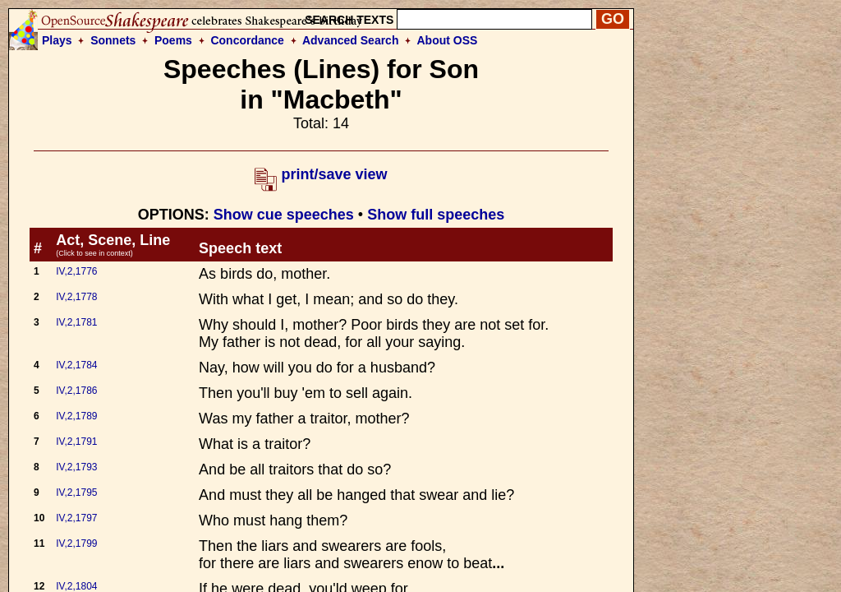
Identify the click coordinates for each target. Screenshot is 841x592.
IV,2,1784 (76, 365)
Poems (173, 40)
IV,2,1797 (76, 518)
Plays (57, 40)
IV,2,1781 (76, 322)
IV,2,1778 (76, 297)
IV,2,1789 (76, 416)
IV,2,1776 (76, 271)
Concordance (246, 40)
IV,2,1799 (76, 543)
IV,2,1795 (76, 492)
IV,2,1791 (76, 441)
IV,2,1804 (76, 586)
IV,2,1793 (76, 467)
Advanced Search (350, 40)
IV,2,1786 (76, 390)
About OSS (447, 40)
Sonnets (113, 40)
